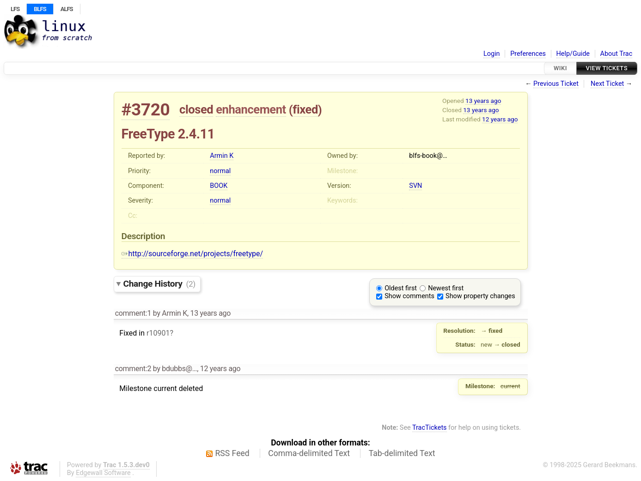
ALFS (67, 9)
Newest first (446, 288)
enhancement (251, 109)
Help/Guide (573, 54)
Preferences (528, 54)
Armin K (221, 156)
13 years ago (483, 100)
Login (491, 54)
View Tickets (607, 68)
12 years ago (500, 119)
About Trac (616, 54)
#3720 (146, 110)
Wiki (560, 68)
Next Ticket (607, 84)
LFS (15, 9)
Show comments (409, 296)
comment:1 (133, 313)
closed (196, 109)
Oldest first (401, 288)
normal (220, 171)
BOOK (218, 186)
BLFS (40, 9)
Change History (159, 283)
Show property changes (480, 296)
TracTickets (429, 428)
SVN (415, 186)
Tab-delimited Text (402, 453)
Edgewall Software (103, 473)
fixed (305, 109)
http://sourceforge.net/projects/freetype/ (192, 253)
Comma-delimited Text (309, 453)
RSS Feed (232, 453)
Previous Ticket (556, 84)
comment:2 (133, 368)
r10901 (158, 333)
